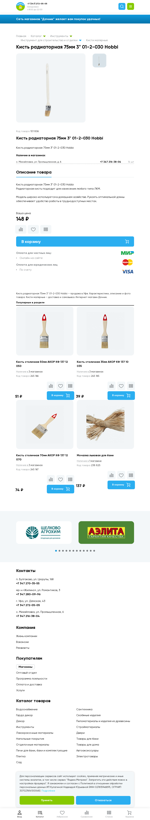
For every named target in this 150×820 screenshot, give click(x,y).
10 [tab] (87, 551)
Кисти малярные (97, 40)
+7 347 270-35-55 (28, 583)
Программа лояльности (31, 678)
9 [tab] (84, 551)
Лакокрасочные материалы (34, 732)
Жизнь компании (26, 636)
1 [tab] (56, 551)
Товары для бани (87, 738)
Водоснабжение (27, 709)
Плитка (20, 756)
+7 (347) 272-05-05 (37, 3)
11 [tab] (91, 551)
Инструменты (61, 36)
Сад (19, 762)
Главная (21, 36)
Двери (80, 732)
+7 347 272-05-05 (28, 605)
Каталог (38, 36)
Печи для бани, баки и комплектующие (41, 750)
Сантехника (84, 709)
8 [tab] (80, 551)
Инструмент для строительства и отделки (51, 40)
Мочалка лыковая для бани (95, 455)
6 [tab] (73, 551)
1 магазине (89, 461)
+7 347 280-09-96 (28, 594)
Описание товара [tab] (34, 172)
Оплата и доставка (29, 684)
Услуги (20, 690)
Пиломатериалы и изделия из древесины (103, 721)
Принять (47, 800)
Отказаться (103, 800)
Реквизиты (22, 647)
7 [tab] (77, 551)
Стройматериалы (88, 727)
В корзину (75, 241)
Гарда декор (24, 715)
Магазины (25, 666)
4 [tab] (66, 551)
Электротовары (87, 756)
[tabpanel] (44, 533)
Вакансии (22, 642)
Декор (20, 721)
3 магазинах (29, 371)
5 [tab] (70, 551)
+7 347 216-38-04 (110, 161)
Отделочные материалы (32, 744)
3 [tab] (63, 551)
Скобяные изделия (88, 715)
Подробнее (48, 790)
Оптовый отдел (26, 672)
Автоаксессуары (87, 750)
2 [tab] (59, 551)
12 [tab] (94, 551)
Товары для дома (87, 744)
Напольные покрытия (30, 738)
